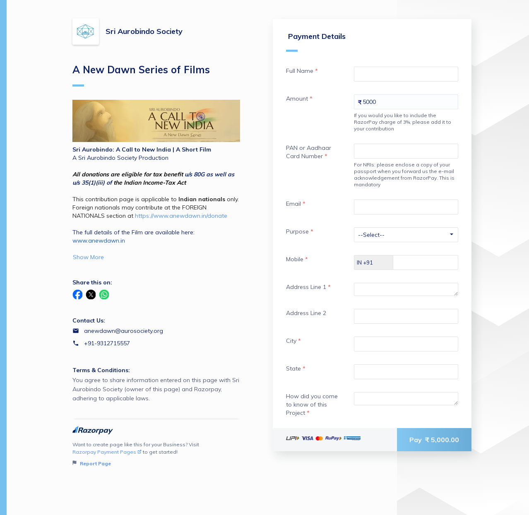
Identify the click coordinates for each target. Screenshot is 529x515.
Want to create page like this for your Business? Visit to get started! (156, 454)
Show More (88, 257)
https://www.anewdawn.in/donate (181, 215)
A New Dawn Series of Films (141, 75)
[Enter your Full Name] (406, 74)
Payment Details (316, 41)
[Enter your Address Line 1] (406, 289)
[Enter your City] (406, 344)
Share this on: (92, 282)
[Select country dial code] (373, 262)
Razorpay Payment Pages (107, 452)
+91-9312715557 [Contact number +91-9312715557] (107, 343)
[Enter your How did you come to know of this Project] (406, 398)
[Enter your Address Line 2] (406, 316)
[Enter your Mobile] (432, 262)
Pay (434, 440)
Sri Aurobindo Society (144, 31)
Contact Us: (88, 320)
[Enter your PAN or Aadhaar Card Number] (406, 151)
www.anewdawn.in (98, 240)
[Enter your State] (406, 371)
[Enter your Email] (406, 207)
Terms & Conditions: (101, 370)
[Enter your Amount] (406, 101)
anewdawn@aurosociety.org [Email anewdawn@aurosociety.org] (123, 331)
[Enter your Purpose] (406, 234)
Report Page (91, 463)
